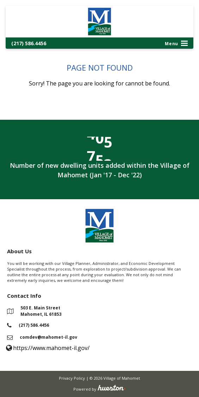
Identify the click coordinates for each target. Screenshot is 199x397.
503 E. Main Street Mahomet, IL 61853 (40, 311)
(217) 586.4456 (28, 43)
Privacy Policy (72, 378)
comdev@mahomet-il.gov (48, 337)
